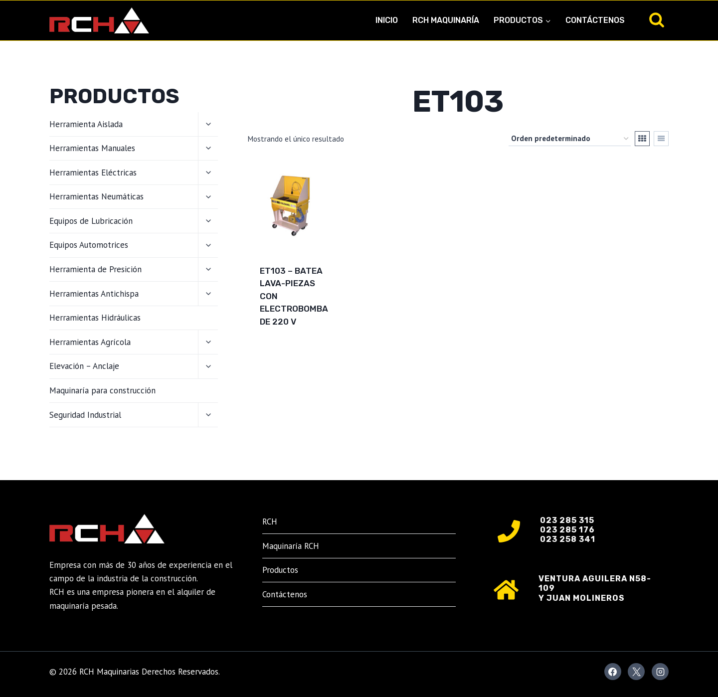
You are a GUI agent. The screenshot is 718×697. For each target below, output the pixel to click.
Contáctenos (595, 20)
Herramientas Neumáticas (96, 196)
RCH (269, 521)
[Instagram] (660, 671)
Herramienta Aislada (86, 124)
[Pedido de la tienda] (570, 138)
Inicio (386, 20)
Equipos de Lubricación (91, 220)
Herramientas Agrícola (90, 342)
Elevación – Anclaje (84, 365)
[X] (636, 671)
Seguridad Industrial (85, 414)
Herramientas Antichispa (94, 293)
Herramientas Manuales (92, 148)
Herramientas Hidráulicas (95, 317)
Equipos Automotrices (88, 244)
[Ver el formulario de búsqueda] (657, 20)
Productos (280, 569)
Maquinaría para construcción (102, 390)
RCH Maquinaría (445, 20)
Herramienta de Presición (95, 269)
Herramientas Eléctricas (93, 172)
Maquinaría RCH (290, 545)
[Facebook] (612, 671)
